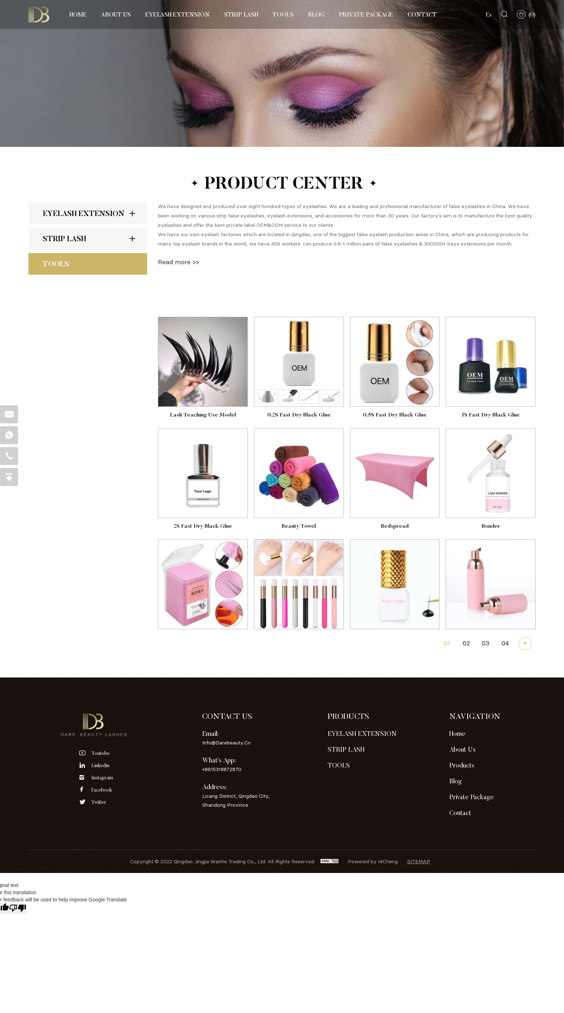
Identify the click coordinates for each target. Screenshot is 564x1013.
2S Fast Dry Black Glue (203, 557)
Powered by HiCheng (373, 861)
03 (486, 647)
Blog (316, 14)
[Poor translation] (17, 908)
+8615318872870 (221, 769)
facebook (101, 790)
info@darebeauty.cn (226, 742)
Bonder (491, 557)
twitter (98, 802)
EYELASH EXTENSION (177, 14)
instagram (102, 777)
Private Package (366, 14)
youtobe (100, 753)
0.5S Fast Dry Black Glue (395, 446)
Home (78, 14)
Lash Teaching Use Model (203, 446)
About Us (116, 14)
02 (466, 647)
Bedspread (395, 557)
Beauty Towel (299, 557)
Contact (422, 14)
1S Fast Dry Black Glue (491, 446)
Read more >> (178, 262)
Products (461, 765)
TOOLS (283, 14)
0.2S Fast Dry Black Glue (299, 446)
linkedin (100, 765)
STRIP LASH (241, 14)
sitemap (418, 861)
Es (489, 14)
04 (505, 647)
